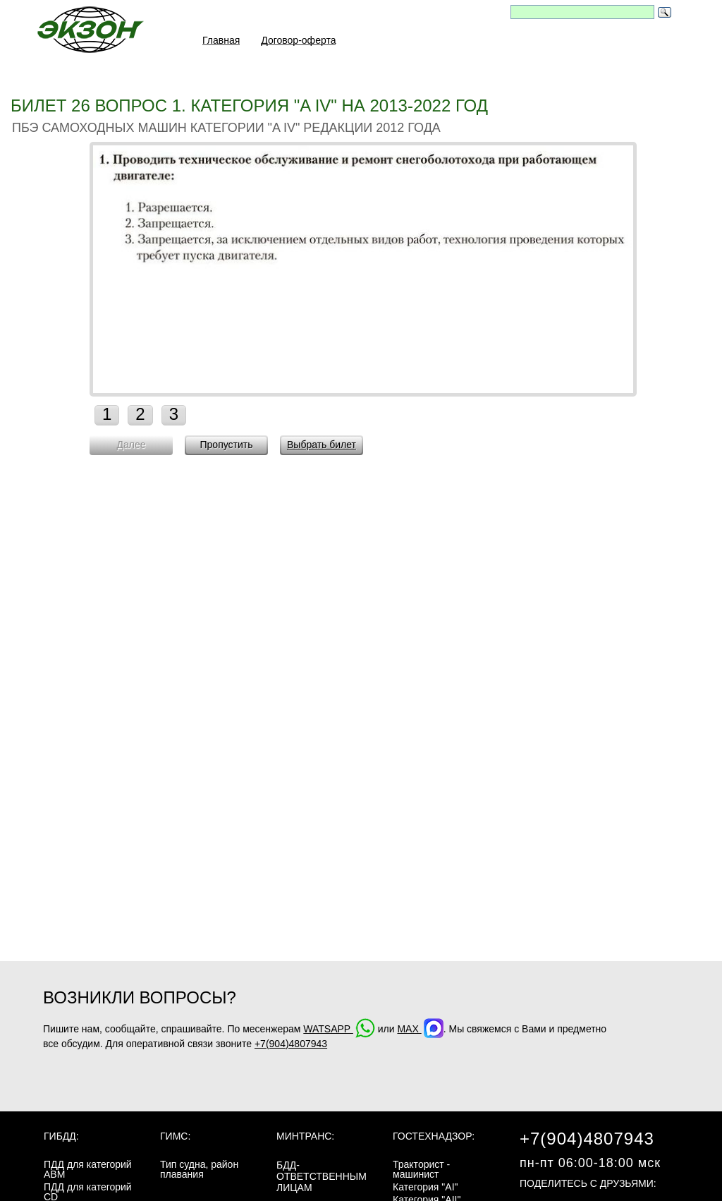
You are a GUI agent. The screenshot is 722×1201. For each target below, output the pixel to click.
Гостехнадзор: (434, 1136)
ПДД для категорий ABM (88, 1169)
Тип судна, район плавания (199, 1169)
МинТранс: (305, 1136)
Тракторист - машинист (421, 1169)
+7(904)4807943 (291, 1043)
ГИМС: (175, 1136)
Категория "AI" (425, 1187)
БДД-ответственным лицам (321, 1176)
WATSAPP (339, 1028)
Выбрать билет (321, 444)
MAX (420, 1028)
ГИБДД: (61, 1136)
